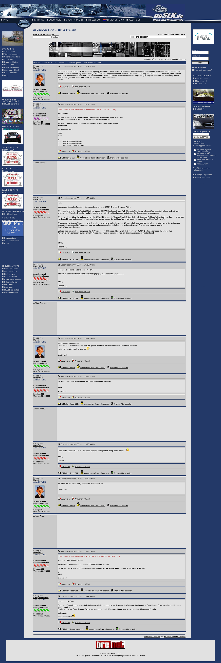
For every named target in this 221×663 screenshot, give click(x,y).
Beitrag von (38, 66)
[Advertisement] (12, 255)
